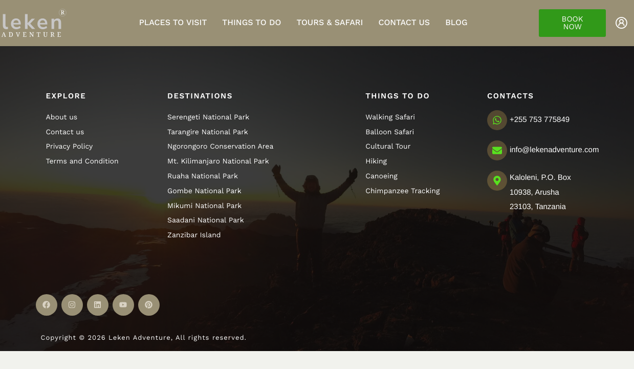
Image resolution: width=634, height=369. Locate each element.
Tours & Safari (329, 22)
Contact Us (404, 22)
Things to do (251, 22)
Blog (456, 22)
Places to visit (173, 22)
